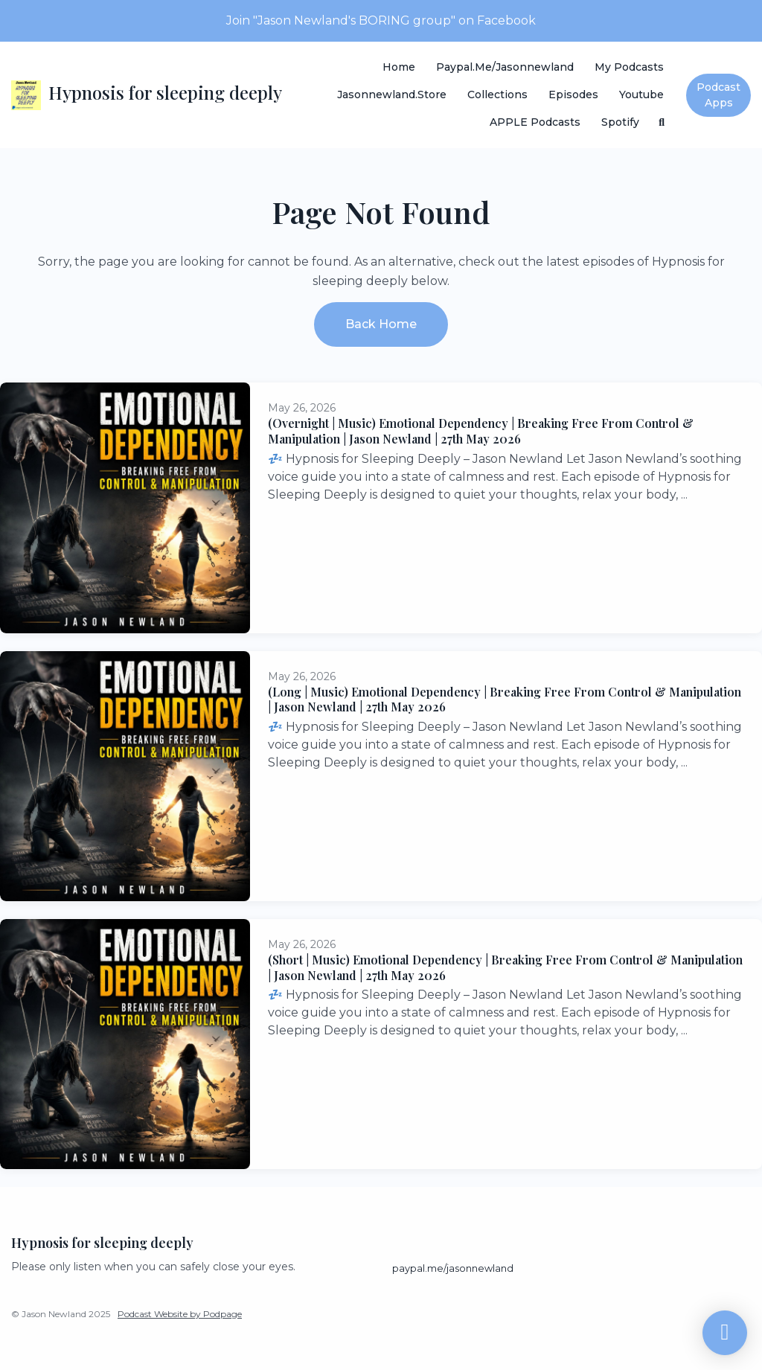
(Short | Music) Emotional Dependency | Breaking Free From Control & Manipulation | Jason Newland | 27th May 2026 (505, 967)
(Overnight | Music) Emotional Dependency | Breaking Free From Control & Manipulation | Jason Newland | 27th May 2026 (481, 430)
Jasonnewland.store (391, 94)
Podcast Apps (718, 94)
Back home (381, 324)
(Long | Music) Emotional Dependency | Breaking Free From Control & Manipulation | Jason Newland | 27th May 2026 (504, 699)
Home (398, 67)
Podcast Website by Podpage (180, 1313)
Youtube (641, 94)
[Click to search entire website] (662, 122)
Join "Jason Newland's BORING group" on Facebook (381, 20)
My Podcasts (629, 67)
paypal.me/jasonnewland (505, 67)
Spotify (620, 122)
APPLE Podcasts (535, 122)
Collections (497, 94)
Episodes (573, 94)
